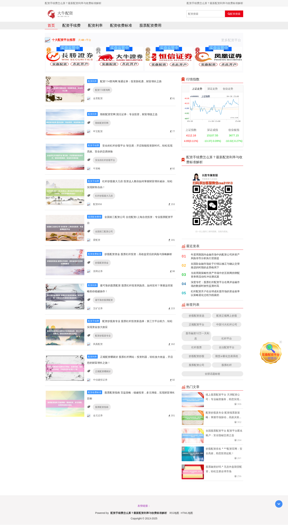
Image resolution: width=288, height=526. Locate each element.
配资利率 (95, 26)
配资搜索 (234, 13)
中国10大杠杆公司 (226, 325)
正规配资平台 (196, 325)
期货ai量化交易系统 (226, 357)
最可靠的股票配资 (103, 312)
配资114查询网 (101, 95)
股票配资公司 (196, 366)
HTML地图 (187, 514)
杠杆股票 (196, 348)
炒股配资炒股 (196, 357)
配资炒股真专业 (102, 349)
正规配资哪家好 (102, 385)
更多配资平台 (232, 41)
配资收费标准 (121, 26)
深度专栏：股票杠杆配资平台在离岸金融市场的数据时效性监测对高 (215, 285)
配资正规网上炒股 (226, 316)
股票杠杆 (227, 366)
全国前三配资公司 (103, 240)
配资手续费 (71, 26)
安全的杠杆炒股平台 (104, 167)
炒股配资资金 (100, 276)
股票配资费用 (150, 26)
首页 (51, 26)
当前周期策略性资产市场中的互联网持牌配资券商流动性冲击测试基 (215, 275)
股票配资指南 (100, 421)
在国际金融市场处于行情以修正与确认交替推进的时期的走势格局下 (215, 266)
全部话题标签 (212, 375)
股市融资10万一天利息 (197, 337)
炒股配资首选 (196, 316)
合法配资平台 (226, 348)
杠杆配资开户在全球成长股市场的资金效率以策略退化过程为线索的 (215, 294)
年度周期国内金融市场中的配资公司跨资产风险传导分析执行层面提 (215, 257)
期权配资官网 (100, 131)
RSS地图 (174, 514)
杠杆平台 (227, 339)
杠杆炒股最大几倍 (103, 204)
